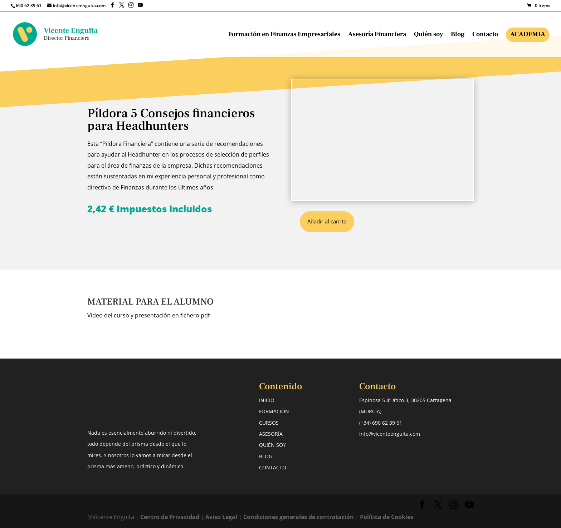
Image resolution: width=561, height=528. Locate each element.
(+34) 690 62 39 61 (380, 422)
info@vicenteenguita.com (389, 433)
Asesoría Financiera (377, 35)
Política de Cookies (386, 517)
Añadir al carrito (327, 221)
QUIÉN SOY (272, 444)
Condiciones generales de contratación (298, 517)
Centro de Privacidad (170, 517)
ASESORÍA (271, 433)
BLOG (265, 456)
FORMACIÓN (274, 411)
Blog (457, 35)
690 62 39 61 (29, 6)
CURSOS (269, 422)
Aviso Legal (221, 517)
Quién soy (428, 35)
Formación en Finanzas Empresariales (284, 35)
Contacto (485, 35)
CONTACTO (272, 467)
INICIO (266, 400)
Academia (527, 34)
